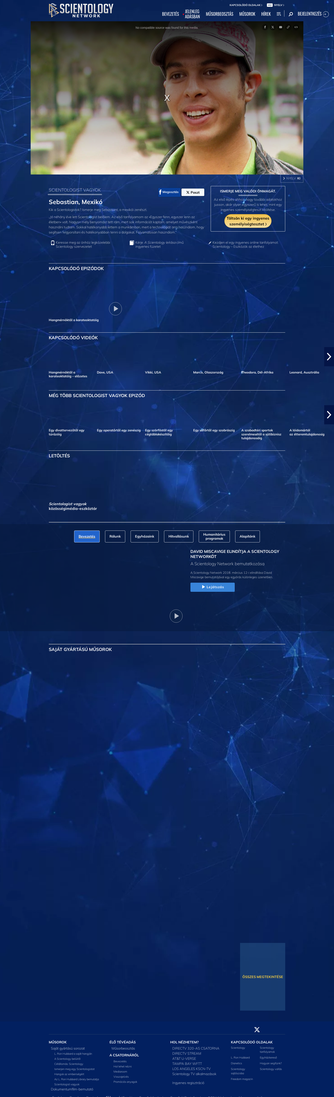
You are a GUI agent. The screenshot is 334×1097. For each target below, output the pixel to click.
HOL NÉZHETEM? (184, 1042)
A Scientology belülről (67, 1058)
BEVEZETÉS (170, 14)
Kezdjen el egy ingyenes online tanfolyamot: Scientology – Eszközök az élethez (245, 244)
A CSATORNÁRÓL (124, 1055)
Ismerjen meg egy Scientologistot (74, 1069)
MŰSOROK (247, 14)
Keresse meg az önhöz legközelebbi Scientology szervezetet (83, 244)
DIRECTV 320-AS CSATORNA (195, 1048)
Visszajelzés (121, 1076)
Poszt (193, 192)
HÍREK (266, 14)
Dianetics (236, 1063)
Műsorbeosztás (123, 1048)
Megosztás (169, 192)
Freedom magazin (242, 1079)
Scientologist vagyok (66, 1084)
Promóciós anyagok (125, 1081)
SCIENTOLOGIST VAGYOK (75, 190)
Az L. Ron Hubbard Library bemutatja (76, 1079)
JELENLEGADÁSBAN (192, 14)
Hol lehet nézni (123, 1066)
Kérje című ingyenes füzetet (159, 244)
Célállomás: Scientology (68, 1064)
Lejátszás (212, 587)
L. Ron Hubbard (240, 1057)
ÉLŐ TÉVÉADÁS (122, 1042)
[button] (329, 356)
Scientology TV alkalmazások (194, 1074)
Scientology (238, 1047)
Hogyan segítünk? (271, 1063)
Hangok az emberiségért (69, 1074)
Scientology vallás (271, 1069)
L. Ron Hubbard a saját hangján (73, 1053)
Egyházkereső (268, 1057)
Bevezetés (120, 1061)
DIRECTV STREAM (186, 1053)
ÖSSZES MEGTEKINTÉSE (262, 977)
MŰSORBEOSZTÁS (219, 14)
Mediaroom (120, 1071)
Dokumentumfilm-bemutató (72, 1089)
